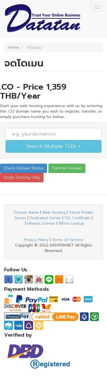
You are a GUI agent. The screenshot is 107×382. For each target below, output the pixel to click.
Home (13, 47)
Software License (40, 223)
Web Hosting (53, 212)
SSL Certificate (77, 218)
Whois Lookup (71, 223)
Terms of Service (67, 240)
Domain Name (26, 212)
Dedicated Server (45, 218)
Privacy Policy (36, 240)
